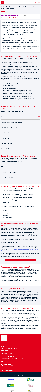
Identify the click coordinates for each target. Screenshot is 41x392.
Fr (28, 2)
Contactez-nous (8, 353)
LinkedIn (16, 17)
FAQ (5, 361)
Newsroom (3, 342)
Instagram (9, 17)
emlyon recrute (4, 350)
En (30, 2)
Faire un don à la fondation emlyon (9, 348)
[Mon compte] (35, 2)
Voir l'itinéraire (6, 367)
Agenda (3, 344)
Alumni (2, 346)
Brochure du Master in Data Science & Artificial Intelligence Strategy (20, 260)
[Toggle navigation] (39, 2)
